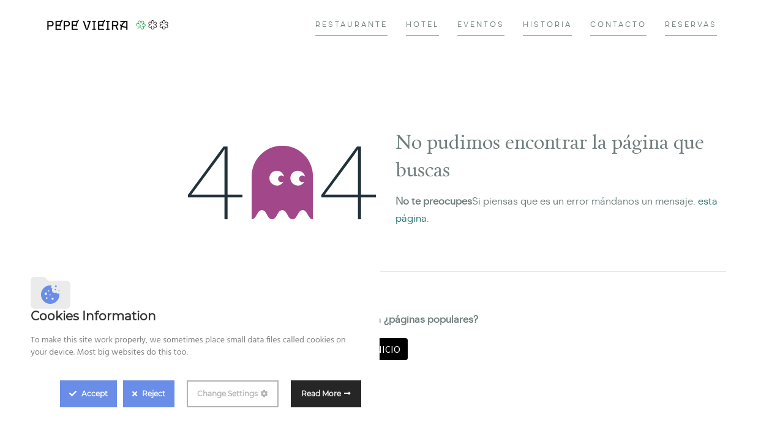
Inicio (386, 349)
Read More (321, 393)
